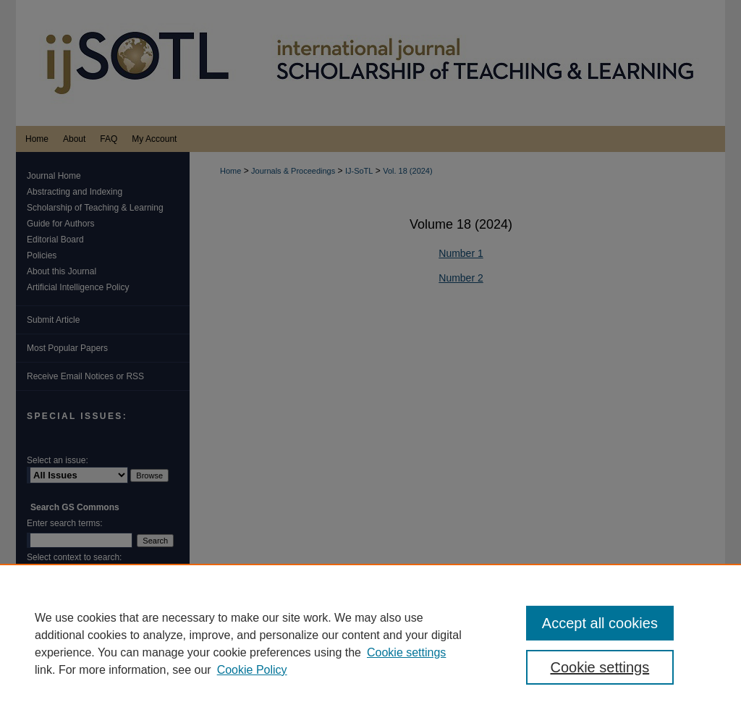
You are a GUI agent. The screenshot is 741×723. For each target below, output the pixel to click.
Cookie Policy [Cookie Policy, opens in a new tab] (252, 670)
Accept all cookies (600, 623)
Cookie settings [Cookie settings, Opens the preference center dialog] (599, 667)
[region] (370, 643)
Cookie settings (406, 652)
